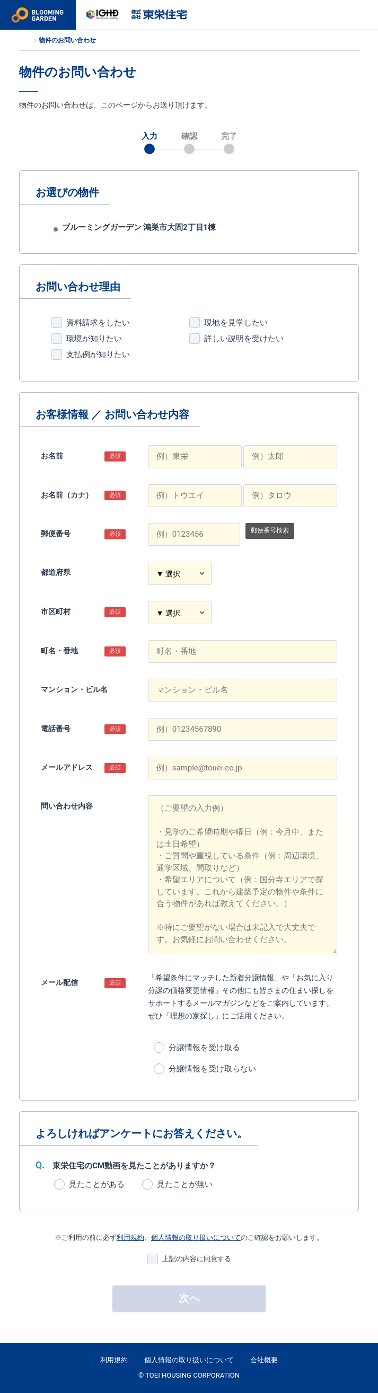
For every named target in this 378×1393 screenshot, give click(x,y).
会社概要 (264, 1360)
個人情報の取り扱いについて (196, 1237)
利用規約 (130, 1237)
